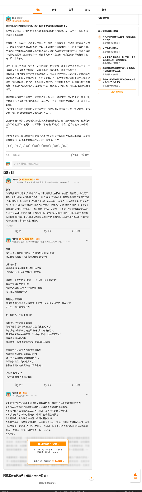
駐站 (71, 9)
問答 (38, 9)
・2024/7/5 (76, 182)
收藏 (76, 155)
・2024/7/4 (66, 242)
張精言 (15, 393)
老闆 (36, 146)
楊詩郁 (15, 239)
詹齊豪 (15, 179)
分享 (87, 155)
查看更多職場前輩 (46, 483)
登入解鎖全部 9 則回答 (48, 444)
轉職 (56, 146)
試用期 (46, 146)
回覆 (78, 231)
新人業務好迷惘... (110, 48)
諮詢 (87, 9)
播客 (104, 9)
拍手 (21, 231)
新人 (18, 146)
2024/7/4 (20, 18)
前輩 (54, 9)
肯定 (49, 231)
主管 (9, 146)
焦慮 (27, 146)
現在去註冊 (57, 461)
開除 (65, 146)
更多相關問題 (117, 92)
